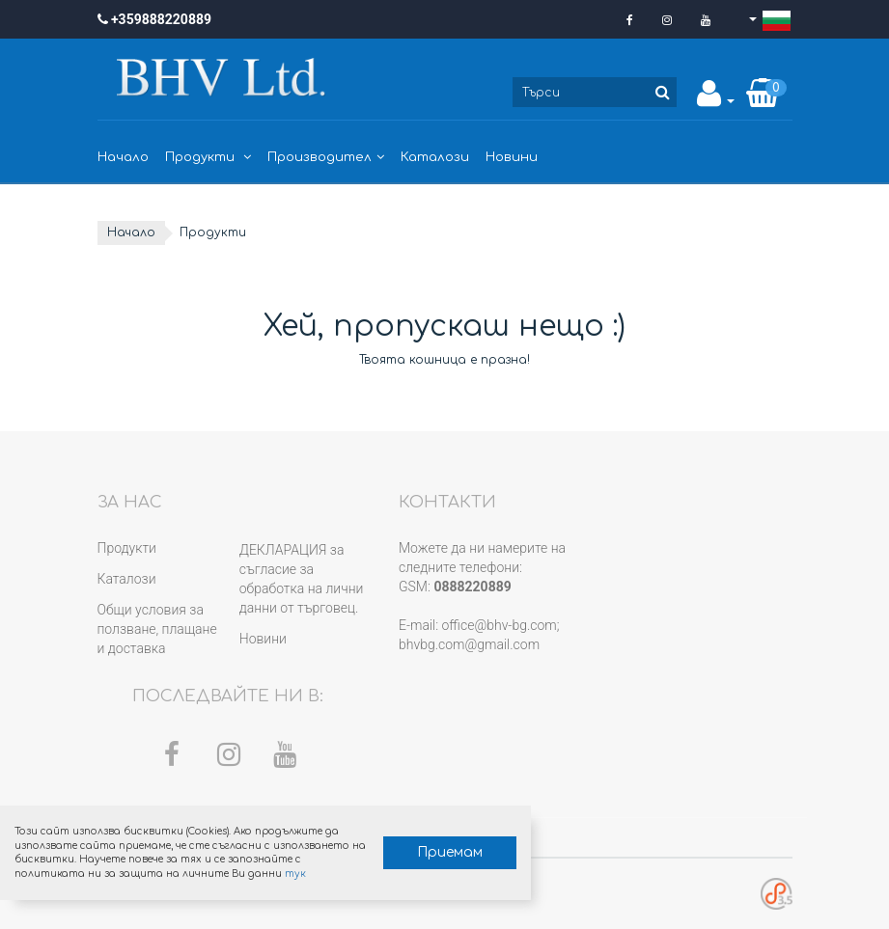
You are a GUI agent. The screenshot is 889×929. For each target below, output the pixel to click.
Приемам (450, 852)
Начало (123, 157)
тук (295, 873)
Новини (512, 157)
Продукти (208, 157)
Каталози (435, 157)
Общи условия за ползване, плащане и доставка (157, 629)
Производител (325, 157)
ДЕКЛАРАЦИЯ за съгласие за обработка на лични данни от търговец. (301, 578)
